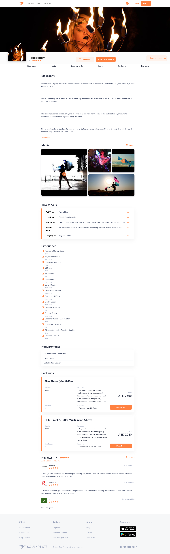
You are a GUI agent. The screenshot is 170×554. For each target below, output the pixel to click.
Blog (88, 528)
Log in (136, 3)
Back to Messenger (156, 58)
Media (53, 66)
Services (47, 3)
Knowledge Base (60, 537)
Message (84, 59)
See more (130, 457)
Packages (122, 66)
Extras (101, 66)
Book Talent (24, 528)
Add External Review (50, 461)
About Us (90, 537)
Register (56, 528)
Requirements (76, 66)
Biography (31, 66)
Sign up (145, 3)
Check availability (106, 59)
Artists (31, 3)
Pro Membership (60, 533)
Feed (39, 3)
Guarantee (24, 533)
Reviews (145, 66)
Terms (89, 533)
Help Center (24, 537)
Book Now (120, 407)
